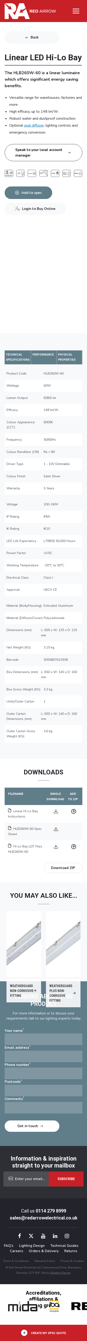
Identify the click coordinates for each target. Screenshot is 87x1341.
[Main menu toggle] (76, 11)
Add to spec (31, 192)
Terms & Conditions (16, 1261)
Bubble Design (60, 1273)
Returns (70, 1251)
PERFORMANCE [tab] (43, 354)
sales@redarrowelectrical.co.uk (43, 1218)
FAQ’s (8, 1245)
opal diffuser (34, 125)
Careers (16, 1251)
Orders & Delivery (44, 1251)
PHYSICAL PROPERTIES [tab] (66, 357)
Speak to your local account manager (38, 153)
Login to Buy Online (38, 208)
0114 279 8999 (51, 1211)
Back (35, 37)
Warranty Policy (44, 1261)
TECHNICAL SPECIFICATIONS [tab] (17, 357)
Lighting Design (32, 1245)
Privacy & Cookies (72, 1261)
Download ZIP (63, 868)
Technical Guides (64, 1245)
